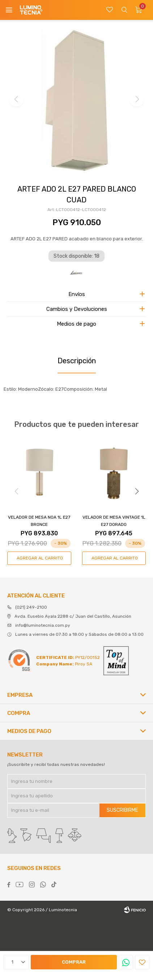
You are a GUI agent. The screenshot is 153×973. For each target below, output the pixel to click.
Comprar (74, 962)
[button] (137, 491)
